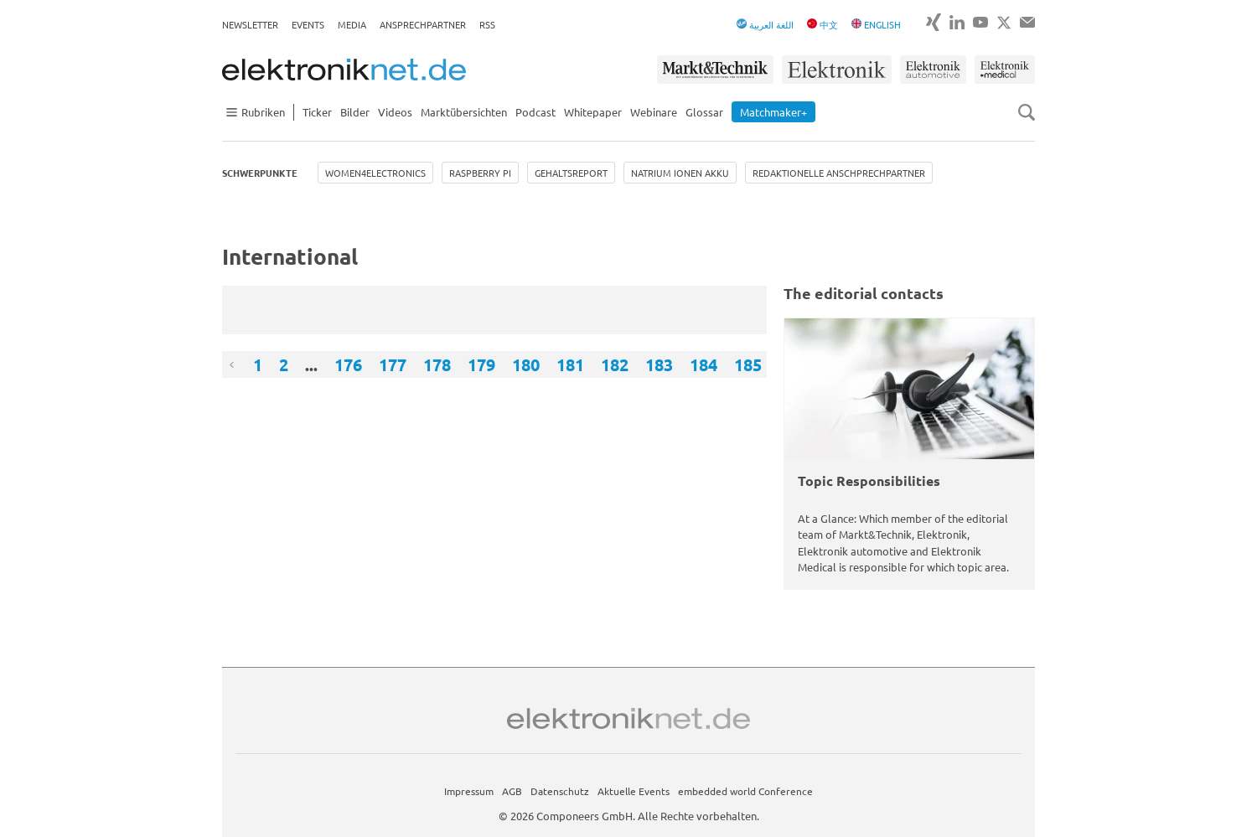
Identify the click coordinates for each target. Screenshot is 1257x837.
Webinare (653, 112)
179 (481, 364)
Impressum (469, 791)
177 (392, 364)
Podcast (535, 112)
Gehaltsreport (571, 172)
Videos (395, 112)
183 (659, 364)
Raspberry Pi (480, 172)
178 (437, 364)
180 (526, 364)
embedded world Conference (745, 791)
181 (570, 364)
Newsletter (250, 24)
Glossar (704, 112)
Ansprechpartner (423, 24)
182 (614, 364)
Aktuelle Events (633, 791)
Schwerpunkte (259, 172)
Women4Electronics (375, 172)
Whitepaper (593, 112)
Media (352, 24)
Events (308, 24)
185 (748, 364)
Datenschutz (559, 791)
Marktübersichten (464, 112)
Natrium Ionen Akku (680, 172)
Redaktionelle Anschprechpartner (839, 172)
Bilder (355, 112)
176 (348, 364)
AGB (512, 791)
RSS (487, 24)
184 (703, 364)
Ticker (317, 112)
